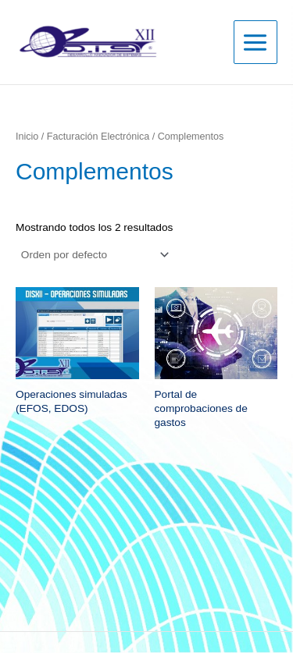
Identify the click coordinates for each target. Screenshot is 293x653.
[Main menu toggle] (255, 42)
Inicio (27, 136)
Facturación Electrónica (98, 136)
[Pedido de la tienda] (94, 254)
